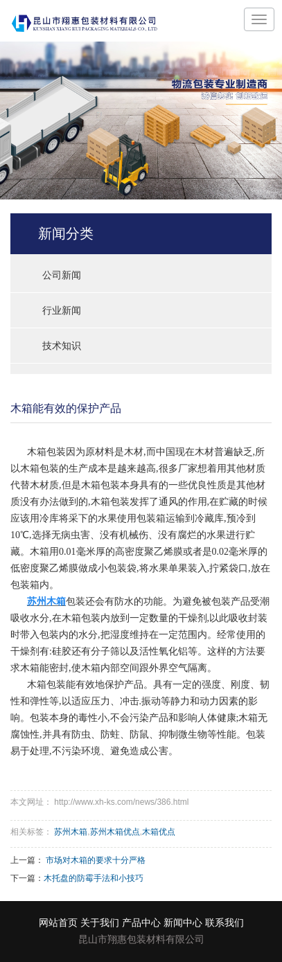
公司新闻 (61, 274)
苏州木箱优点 (115, 832)
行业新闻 (61, 310)
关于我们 (99, 923)
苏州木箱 (70, 832)
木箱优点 (158, 832)
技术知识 (61, 345)
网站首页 (58, 923)
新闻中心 (183, 923)
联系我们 (224, 923)
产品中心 (141, 923)
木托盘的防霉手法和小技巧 (93, 878)
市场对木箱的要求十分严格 (96, 860)
